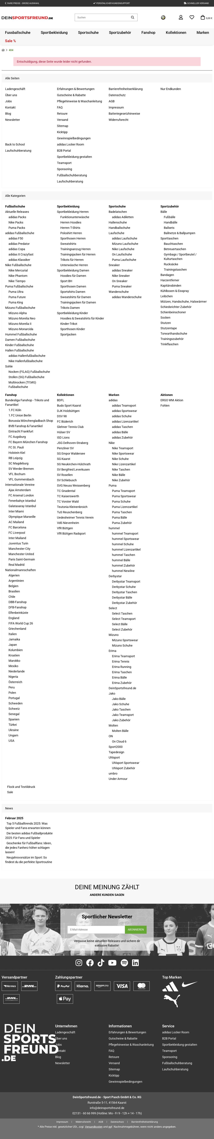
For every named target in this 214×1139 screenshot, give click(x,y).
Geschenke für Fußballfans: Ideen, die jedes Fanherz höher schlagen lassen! (28, 847)
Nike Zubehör (121, 480)
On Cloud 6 (119, 741)
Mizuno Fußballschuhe (20, 307)
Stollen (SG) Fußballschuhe (26, 377)
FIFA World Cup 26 (21, 623)
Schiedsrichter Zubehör (175, 307)
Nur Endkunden (170, 89)
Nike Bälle (118, 475)
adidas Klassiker (19, 259)
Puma (113, 485)
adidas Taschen (122, 427)
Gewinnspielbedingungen (74, 138)
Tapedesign (116, 752)
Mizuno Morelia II (20, 323)
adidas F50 (16, 238)
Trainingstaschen (175, 269)
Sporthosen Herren (73, 238)
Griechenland (17, 628)
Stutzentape (168, 328)
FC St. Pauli (16, 447)
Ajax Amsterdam (20, 490)
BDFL (60, 400)
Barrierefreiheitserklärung (126, 89)
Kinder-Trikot (68, 323)
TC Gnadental (66, 491)
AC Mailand (16, 522)
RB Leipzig (15, 458)
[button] (181, 17)
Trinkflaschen (169, 344)
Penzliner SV (65, 448)
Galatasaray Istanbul (22, 506)
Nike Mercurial (18, 270)
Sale (10, 792)
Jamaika (14, 639)
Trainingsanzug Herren (75, 249)
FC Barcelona (17, 527)
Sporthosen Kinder (72, 329)
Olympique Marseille (22, 516)
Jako (112, 693)
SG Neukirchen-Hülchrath (74, 464)
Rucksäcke (171, 264)
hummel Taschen (123, 555)
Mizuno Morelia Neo (22, 318)
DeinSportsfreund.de (122, 688)
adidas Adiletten (123, 217)
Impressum (116, 107)
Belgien (13, 586)
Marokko (14, 660)
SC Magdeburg (18, 463)
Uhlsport (114, 757)
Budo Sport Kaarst (69, 405)
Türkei (13, 724)
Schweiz (14, 708)
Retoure (62, 113)
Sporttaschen (169, 238)
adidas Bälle (120, 432)
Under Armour (118, 779)
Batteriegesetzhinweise (124, 113)
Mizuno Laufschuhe (125, 243)
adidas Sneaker (122, 270)
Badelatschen (118, 211)
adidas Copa (17, 249)
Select (113, 608)
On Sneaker (119, 281)
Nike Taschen (121, 469)
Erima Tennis (120, 661)
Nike (112, 443)
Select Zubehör (122, 629)
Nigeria (13, 676)
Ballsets (169, 227)
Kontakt (10, 107)
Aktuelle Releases (17, 211)
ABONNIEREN (136, 929)
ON (111, 736)
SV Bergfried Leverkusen (73, 469)
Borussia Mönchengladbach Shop (31, 420)
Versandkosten (93, 1126)
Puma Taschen (122, 512)
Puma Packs (17, 227)
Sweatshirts (68, 243)
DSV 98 (62, 416)
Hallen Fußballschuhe (19, 350)
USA (11, 740)
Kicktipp (62, 132)
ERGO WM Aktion (171, 400)
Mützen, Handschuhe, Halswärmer (183, 301)
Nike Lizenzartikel (124, 464)
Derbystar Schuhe (124, 587)
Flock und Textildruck (21, 787)
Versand (62, 119)
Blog (8, 113)
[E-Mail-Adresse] (96, 930)
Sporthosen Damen (73, 286)
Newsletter (12, 119)
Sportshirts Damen (72, 291)
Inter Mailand (17, 538)
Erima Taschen (122, 672)
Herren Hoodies (70, 222)
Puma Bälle (119, 517)
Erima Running (121, 667)
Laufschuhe (116, 233)
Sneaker (114, 265)
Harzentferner (169, 280)
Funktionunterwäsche (74, 217)
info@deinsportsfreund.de (107, 1108)
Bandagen (167, 275)
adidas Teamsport (124, 405)
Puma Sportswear (124, 496)
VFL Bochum (17, 474)
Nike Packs (16, 222)
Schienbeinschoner (173, 312)
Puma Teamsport (123, 491)
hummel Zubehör (123, 565)
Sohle (9, 366)
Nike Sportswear (123, 453)
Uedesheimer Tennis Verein (75, 517)
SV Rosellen (65, 475)
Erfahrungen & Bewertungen (75, 89)
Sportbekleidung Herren (73, 211)
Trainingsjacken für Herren (77, 254)
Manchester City (19, 548)
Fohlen (165, 405)
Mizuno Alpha (18, 313)
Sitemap (62, 126)
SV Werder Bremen (21, 468)
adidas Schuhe (122, 416)
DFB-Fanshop (17, 607)
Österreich (15, 682)
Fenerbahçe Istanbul (22, 500)
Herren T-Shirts (70, 227)
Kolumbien (16, 650)
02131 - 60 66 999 (84, 1113)
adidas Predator (19, 243)
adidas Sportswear (124, 411)
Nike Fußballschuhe (18, 265)
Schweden (16, 703)
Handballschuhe (119, 227)
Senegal (14, 714)
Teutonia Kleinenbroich (72, 507)
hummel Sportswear (125, 539)
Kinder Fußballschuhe (19, 345)
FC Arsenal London (21, 495)
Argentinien (16, 580)
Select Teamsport (124, 619)
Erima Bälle (119, 677)
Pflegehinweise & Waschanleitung (79, 101)
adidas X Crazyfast (21, 254)
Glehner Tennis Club (70, 427)
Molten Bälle (120, 731)
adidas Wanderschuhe (127, 297)
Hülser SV (63, 432)
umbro (113, 773)
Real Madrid (16, 564)
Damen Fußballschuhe (20, 339)
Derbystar (115, 576)
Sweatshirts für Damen (75, 297)
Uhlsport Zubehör (123, 768)
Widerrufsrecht (118, 119)
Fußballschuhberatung (72, 175)
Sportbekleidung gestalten (74, 156)
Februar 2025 (14, 818)
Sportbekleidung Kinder (72, 313)
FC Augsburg (17, 436)
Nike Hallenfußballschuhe (26, 361)
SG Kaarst (63, 459)
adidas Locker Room (70, 144)
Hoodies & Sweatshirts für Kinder (82, 318)
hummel (114, 528)
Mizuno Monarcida (21, 329)
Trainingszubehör (172, 339)
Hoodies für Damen (73, 275)
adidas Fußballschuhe (19, 233)
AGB (112, 101)
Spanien (14, 719)
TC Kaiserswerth (68, 496)
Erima (112, 651)
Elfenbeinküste (18, 612)
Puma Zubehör (122, 523)
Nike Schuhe (120, 459)
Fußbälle (169, 217)
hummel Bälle (121, 560)
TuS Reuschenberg (69, 512)
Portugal (14, 698)
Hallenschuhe (118, 222)
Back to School (15, 144)
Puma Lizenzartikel (124, 507)
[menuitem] (17, 32)
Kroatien (14, 655)
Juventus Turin (18, 543)
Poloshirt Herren (71, 233)
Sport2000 (116, 747)
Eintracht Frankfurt (21, 431)
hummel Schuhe (123, 544)
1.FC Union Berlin (20, 415)
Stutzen (165, 323)
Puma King (16, 302)
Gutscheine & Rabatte (71, 95)
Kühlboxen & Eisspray (174, 291)
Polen (12, 692)
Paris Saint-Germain (22, 559)
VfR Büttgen (65, 528)
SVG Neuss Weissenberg (73, 485)
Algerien (14, 575)
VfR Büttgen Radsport (71, 533)
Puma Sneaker (122, 286)
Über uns (11, 95)
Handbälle (170, 222)
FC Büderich (65, 421)
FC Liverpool (17, 532)
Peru (12, 687)
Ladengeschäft (15, 89)
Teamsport (64, 163)
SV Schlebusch (67, 480)
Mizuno (114, 635)
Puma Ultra (16, 291)
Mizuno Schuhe (122, 645)
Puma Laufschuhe (124, 259)
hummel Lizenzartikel (126, 549)
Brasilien (14, 591)
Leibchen (166, 296)
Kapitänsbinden (170, 285)
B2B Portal (64, 150)
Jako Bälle (119, 699)
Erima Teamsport (123, 656)
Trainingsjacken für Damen (78, 302)
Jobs (8, 101)
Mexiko (13, 666)
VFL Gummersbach (21, 479)
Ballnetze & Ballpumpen (179, 233)
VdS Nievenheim (68, 523)
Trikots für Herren (72, 259)
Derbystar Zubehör (124, 603)
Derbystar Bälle (122, 597)
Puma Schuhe (121, 501)
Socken (165, 317)
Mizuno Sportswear (125, 640)
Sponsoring (64, 169)
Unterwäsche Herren (74, 265)
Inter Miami (16, 511)
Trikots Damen (70, 307)
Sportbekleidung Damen (73, 270)
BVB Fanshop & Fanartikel (26, 426)
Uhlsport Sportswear (125, 763)
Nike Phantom (18, 275)
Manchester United (21, 554)
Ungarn (13, 735)
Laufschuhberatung (18, 150)
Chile (12, 596)
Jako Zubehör (121, 720)
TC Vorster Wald (68, 501)
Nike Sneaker (121, 275)
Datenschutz (117, 95)
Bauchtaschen (173, 243)
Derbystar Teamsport (126, 581)
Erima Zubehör (122, 683)
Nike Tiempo (17, 281)
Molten (113, 725)
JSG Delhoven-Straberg (72, 443)
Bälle (163, 211)
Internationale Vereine (20, 484)
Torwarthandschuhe (173, 333)
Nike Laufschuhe (123, 249)
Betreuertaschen (175, 249)
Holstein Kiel (17, 452)
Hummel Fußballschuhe (21, 334)
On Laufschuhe (122, 254)
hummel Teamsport (125, 533)
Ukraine (14, 730)
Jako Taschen (121, 709)
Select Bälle (120, 624)
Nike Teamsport (122, 448)
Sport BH (66, 281)
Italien (13, 634)
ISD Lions (63, 437)
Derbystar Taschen (124, 592)
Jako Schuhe (120, 704)
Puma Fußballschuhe (19, 286)
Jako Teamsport (123, 715)
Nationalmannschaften (20, 570)
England (14, 618)
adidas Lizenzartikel (125, 421)
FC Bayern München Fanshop (28, 442)
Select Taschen (122, 613)
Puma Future (17, 297)
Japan (13, 644)
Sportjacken (68, 334)
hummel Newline (123, 571)
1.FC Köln (15, 410)
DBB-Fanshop (18, 602)
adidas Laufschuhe (124, 238)
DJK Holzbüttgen (68, 411)
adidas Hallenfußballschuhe (27, 355)
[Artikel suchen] (133, 17)
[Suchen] (101, 17)
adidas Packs (17, 217)
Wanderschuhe (119, 291)
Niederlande (17, 671)
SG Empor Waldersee (71, 453)
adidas (113, 400)
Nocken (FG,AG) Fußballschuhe (29, 371)
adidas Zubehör (122, 437)
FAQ (60, 107)
